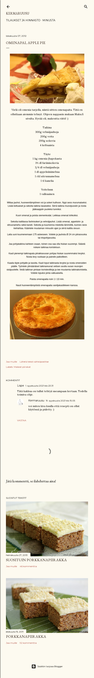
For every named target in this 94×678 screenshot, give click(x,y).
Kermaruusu (17, 13)
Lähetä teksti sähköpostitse (34, 361)
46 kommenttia (28, 566)
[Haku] (86, 6)
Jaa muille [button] (11, 361)
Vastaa (21, 420)
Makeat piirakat (22, 366)
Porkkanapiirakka (26, 636)
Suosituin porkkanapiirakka (36, 559)
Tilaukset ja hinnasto (23, 20)
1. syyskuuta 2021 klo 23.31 (39, 385)
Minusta (48, 20)
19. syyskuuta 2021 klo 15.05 (60, 400)
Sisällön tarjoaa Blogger (47, 666)
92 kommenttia (28, 642)
